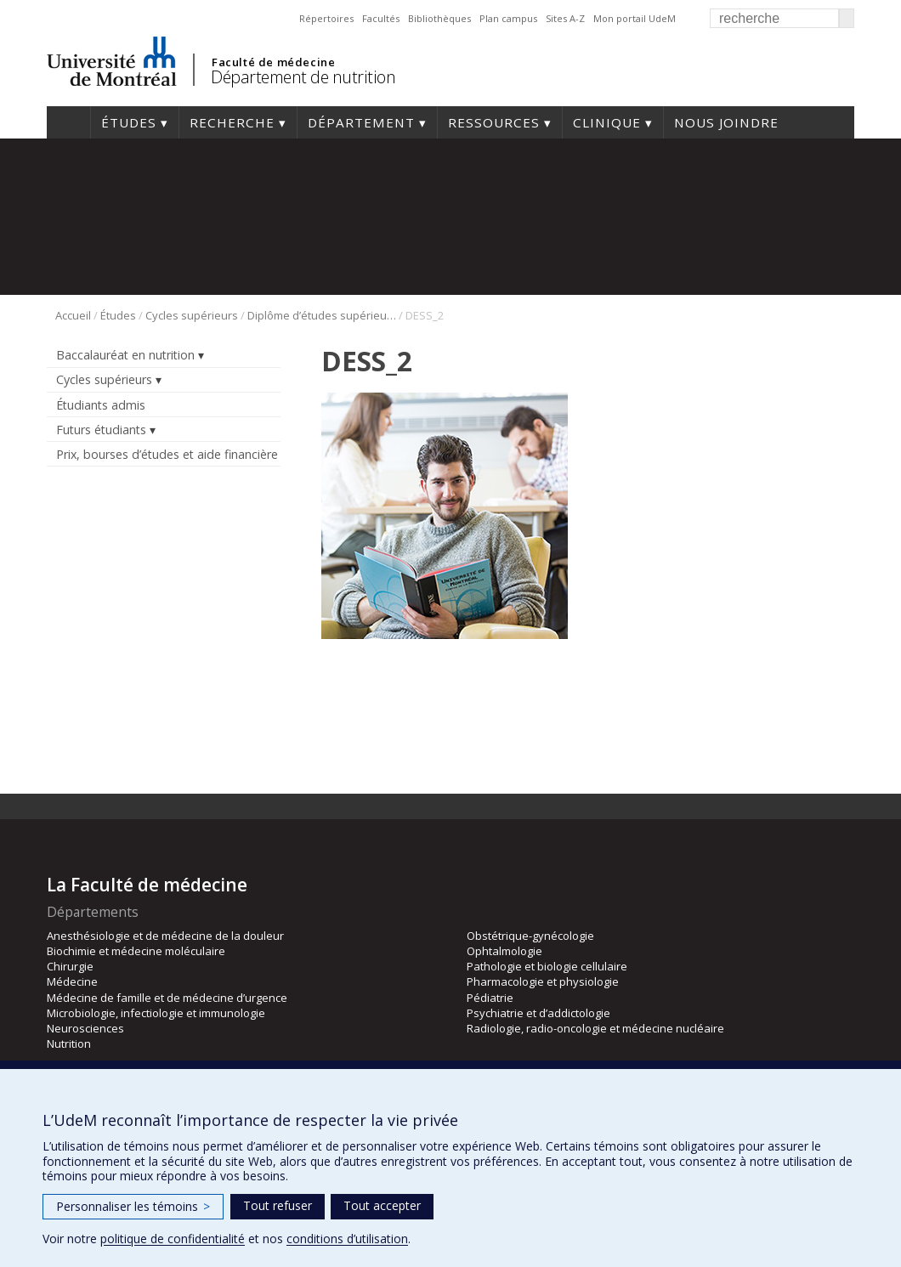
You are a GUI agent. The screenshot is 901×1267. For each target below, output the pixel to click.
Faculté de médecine (273, 62)
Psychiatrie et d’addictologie (538, 1013)
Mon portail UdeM (634, 18)
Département (361, 122)
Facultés (381, 18)
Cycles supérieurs (191, 315)
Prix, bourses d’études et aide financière (167, 454)
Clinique (607, 122)
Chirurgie (70, 966)
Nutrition (69, 1043)
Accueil (68, 122)
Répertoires (326, 18)
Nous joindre (726, 122)
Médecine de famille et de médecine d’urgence (167, 997)
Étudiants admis (100, 405)
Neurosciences (85, 1028)
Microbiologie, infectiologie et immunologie (156, 1013)
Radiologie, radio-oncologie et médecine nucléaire (595, 1028)
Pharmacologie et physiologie (543, 981)
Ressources (494, 122)
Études (128, 122)
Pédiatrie (490, 997)
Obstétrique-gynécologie (530, 935)
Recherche (232, 122)
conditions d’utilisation (347, 1238)
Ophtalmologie (504, 951)
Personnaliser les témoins (133, 1206)
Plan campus (508, 18)
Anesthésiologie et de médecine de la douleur (165, 935)
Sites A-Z (565, 18)
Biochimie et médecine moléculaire (136, 951)
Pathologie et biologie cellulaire (547, 966)
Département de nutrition (303, 76)
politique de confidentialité (172, 1238)
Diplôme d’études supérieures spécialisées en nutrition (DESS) (321, 315)
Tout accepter (382, 1205)
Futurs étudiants (101, 429)
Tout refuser (277, 1205)
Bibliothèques (439, 18)
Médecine (72, 981)
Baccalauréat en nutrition (125, 355)
